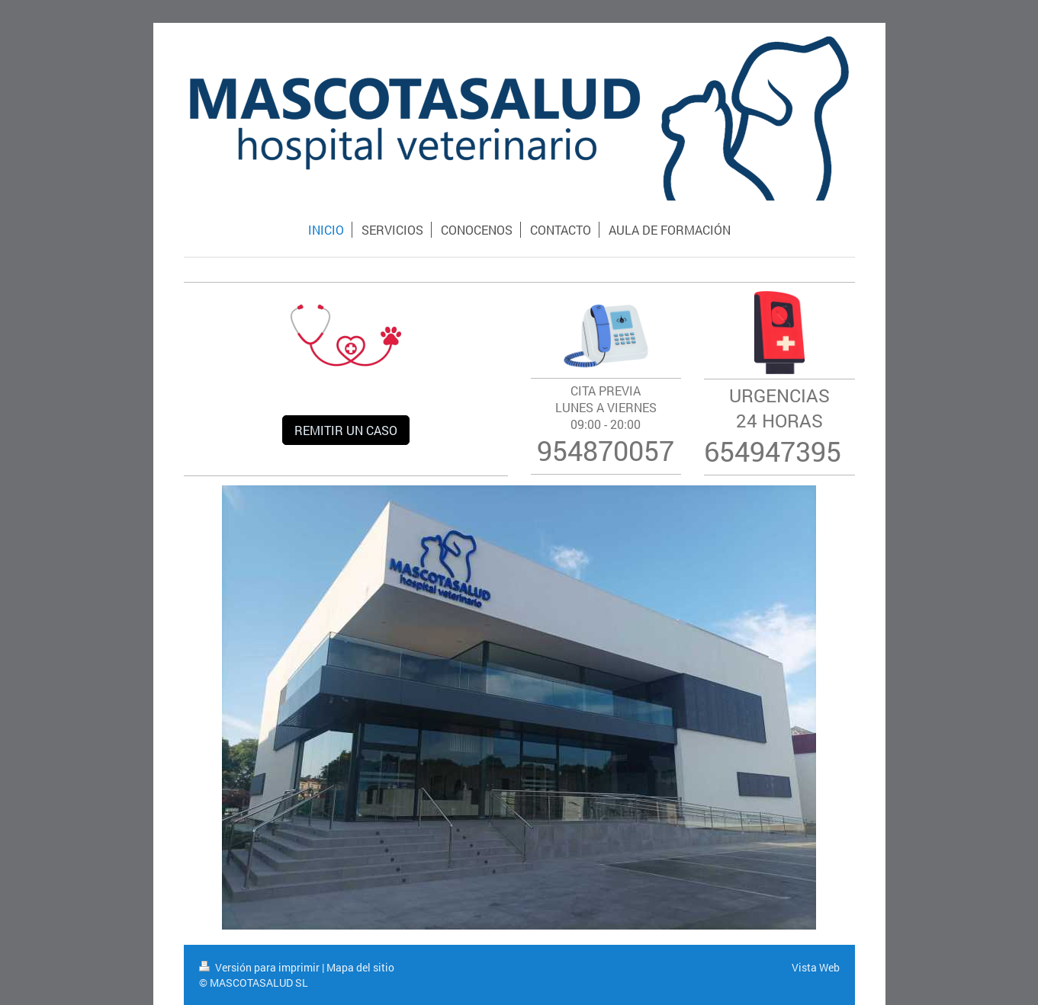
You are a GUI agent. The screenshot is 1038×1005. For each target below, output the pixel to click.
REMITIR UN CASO (345, 430)
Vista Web (816, 967)
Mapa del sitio (360, 967)
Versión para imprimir (260, 967)
